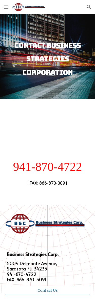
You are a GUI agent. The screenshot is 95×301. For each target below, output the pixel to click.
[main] (47, 56)
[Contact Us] (47, 290)
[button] (6, 7)
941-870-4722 (47, 166)
